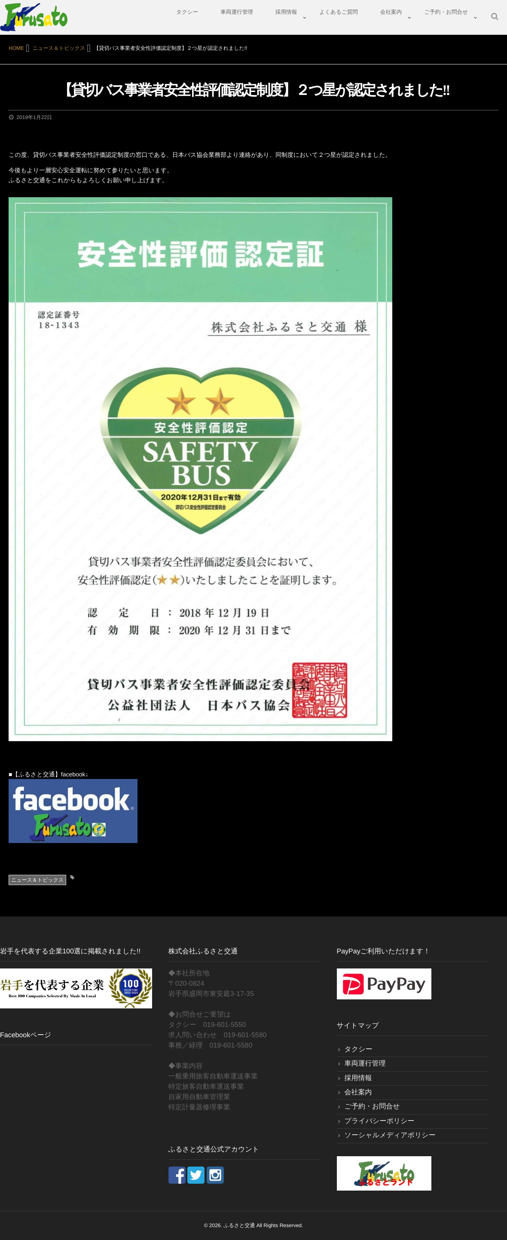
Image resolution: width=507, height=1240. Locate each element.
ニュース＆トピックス (37, 880)
